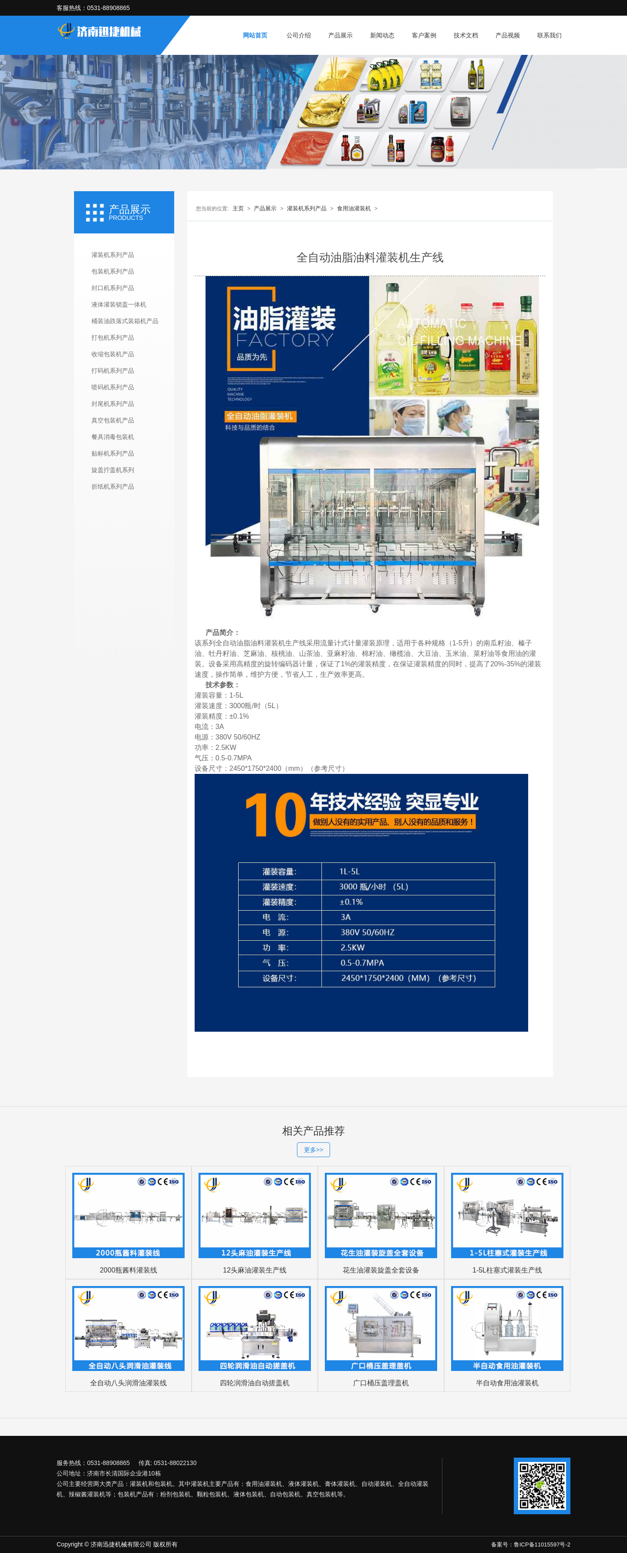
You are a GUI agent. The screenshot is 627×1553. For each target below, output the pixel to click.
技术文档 (466, 35)
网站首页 (255, 35)
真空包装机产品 (112, 420)
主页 (238, 208)
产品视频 (508, 35)
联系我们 (549, 35)
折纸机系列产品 (112, 486)
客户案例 (424, 35)
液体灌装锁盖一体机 (118, 304)
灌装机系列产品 (112, 254)
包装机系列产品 (112, 271)
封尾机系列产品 (112, 403)
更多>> (313, 1149)
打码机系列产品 (112, 370)
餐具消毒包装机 (112, 436)
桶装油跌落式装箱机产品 (124, 320)
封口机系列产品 (112, 287)
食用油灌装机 (354, 208)
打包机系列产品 (112, 337)
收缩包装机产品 (112, 354)
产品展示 (340, 35)
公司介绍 (299, 35)
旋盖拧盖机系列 (112, 469)
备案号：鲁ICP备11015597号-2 (530, 1544)
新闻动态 (382, 35)
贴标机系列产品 (112, 453)
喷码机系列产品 (112, 387)
